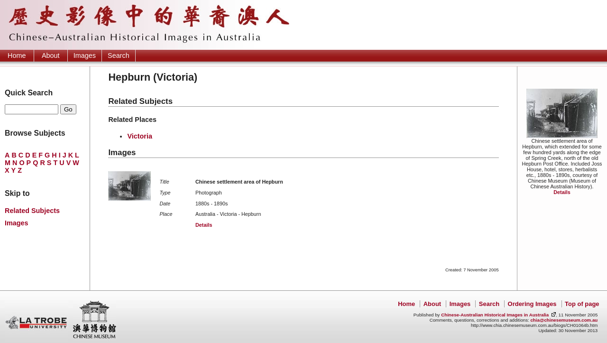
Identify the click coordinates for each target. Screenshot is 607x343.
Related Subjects (32, 210)
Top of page (582, 303)
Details (561, 192)
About (51, 55)
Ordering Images (532, 303)
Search (118, 55)
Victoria (139, 136)
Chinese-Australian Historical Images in (495, 314)
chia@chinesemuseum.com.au (564, 320)
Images (85, 55)
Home (17, 55)
